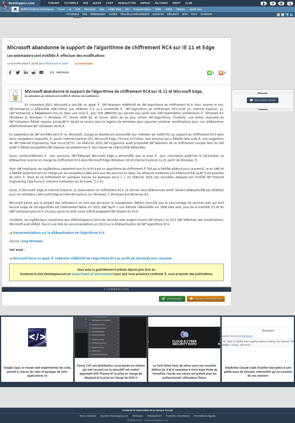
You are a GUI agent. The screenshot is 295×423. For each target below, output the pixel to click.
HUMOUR (206, 14)
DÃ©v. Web (114, 9)
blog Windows (32, 244)
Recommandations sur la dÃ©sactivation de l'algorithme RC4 (58, 235)
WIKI (185, 14)
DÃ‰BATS (173, 14)
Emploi (145, 3)
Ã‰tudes (161, 3)
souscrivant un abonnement (93, 277)
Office (169, 9)
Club (188, 3)
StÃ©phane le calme (56, 66)
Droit (176, 3)
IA (70, 9)
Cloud (61, 9)
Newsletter (127, 3)
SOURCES (158, 14)
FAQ (85, 3)
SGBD (158, 9)
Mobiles (180, 9)
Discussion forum (263, 100)
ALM (77, 9)
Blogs (96, 3)
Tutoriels (71, 3)
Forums (53, 3)
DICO (194, 14)
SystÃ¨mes (195, 9)
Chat (109, 3)
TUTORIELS (72, 14)
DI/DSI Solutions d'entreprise (37, 9)
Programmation (142, 9)
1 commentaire (84, 66)
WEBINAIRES (98, 14)
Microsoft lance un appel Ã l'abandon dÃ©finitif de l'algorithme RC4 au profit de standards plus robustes (92, 261)
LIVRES (113, 14)
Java (101, 9)
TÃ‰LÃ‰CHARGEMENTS (134, 14)
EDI (127, 9)
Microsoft (89, 9)
